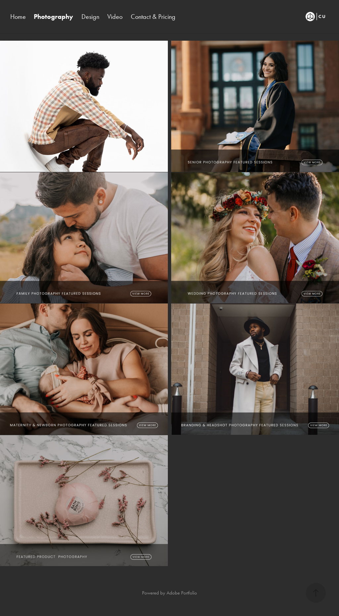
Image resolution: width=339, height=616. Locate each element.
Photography (53, 17)
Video (114, 17)
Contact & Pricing (153, 17)
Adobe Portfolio (182, 593)
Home (18, 17)
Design (90, 17)
